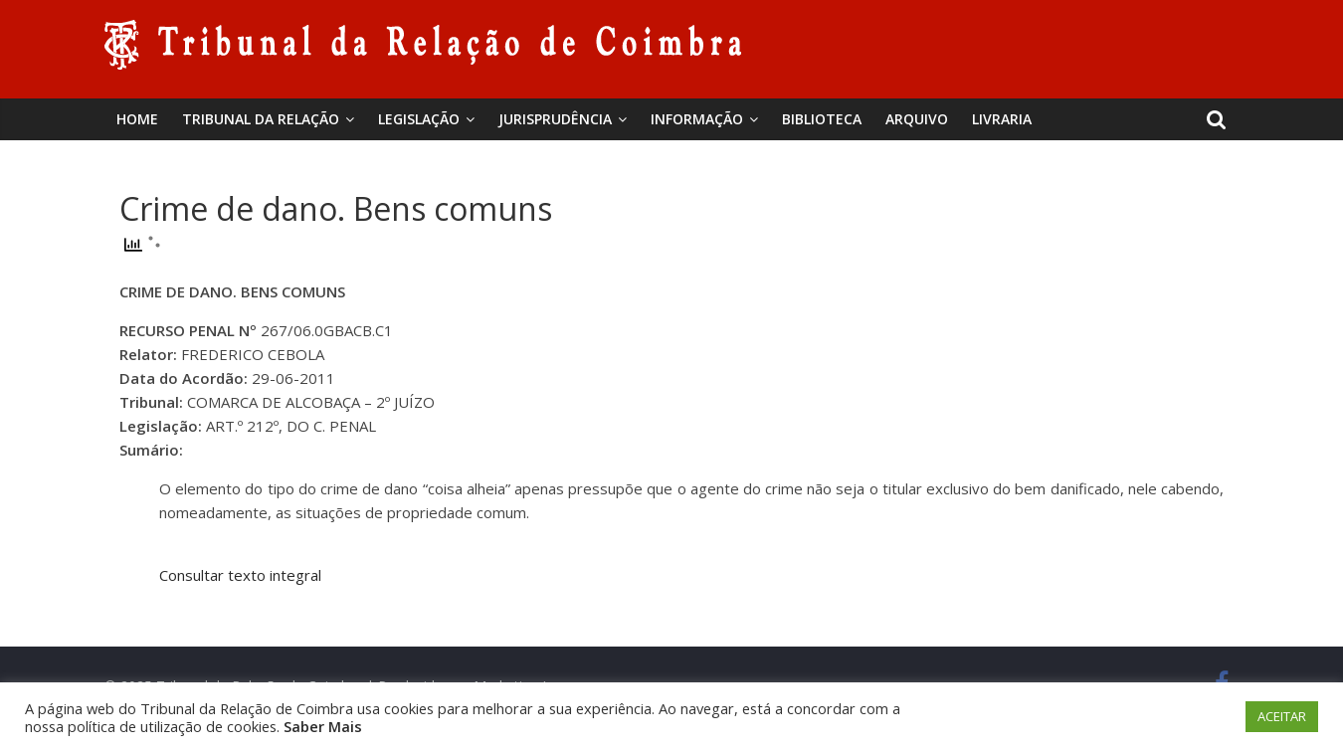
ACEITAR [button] (1281, 716)
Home (137, 118)
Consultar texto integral (240, 575)
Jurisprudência (555, 118)
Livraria (1002, 118)
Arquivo (916, 118)
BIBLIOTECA (822, 118)
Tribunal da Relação (260, 118)
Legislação (419, 118)
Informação (697, 118)
